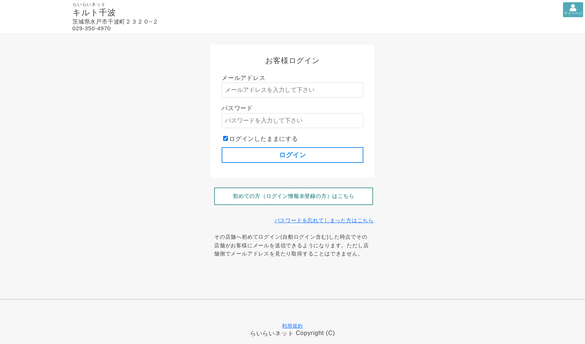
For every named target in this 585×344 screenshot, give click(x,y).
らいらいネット (272, 333)
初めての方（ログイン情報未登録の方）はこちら (293, 196)
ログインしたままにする (263, 139)
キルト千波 (94, 12)
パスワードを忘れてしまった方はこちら (324, 220)
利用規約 (292, 326)
